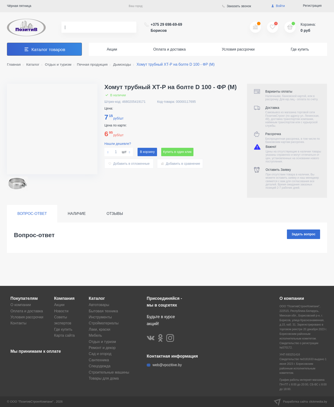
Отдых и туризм (102, 342)
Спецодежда (100, 366)
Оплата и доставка (169, 49)
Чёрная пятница (19, 6)
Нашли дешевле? (117, 143)
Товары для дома (104, 379)
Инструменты (100, 317)
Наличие (77, 214)
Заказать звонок (236, 6)
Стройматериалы (104, 323)
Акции (112, 49)
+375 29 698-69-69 (166, 27)
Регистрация (312, 6)
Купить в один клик (178, 152)
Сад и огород (100, 354)
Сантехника (99, 360)
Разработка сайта (300, 402)
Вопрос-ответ (32, 214)
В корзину (147, 152)
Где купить (300, 49)
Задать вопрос (303, 234)
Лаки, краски (99, 330)
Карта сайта (64, 336)
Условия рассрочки (238, 49)
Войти (278, 6)
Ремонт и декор (102, 348)
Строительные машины (109, 372)
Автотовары (99, 305)
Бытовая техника (103, 311)
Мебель (95, 336)
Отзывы (115, 214)
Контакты (18, 323)
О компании (20, 305)
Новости (61, 311)
